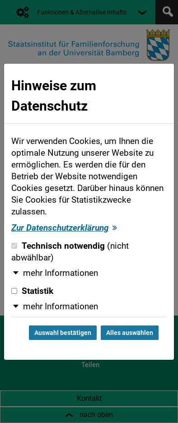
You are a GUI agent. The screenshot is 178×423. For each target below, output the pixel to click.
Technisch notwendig (70, 252)
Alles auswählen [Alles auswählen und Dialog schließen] (129, 332)
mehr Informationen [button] (60, 273)
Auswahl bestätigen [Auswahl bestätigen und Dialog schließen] (62, 332)
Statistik (32, 291)
